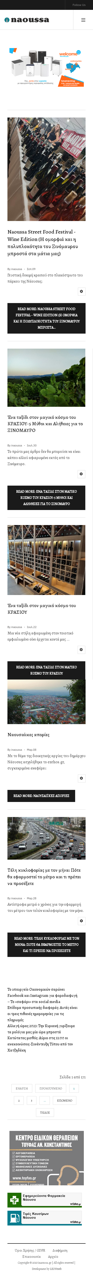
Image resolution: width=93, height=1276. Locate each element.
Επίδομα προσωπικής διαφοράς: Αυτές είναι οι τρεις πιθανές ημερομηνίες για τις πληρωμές (42, 1014)
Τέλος (45, 1112)
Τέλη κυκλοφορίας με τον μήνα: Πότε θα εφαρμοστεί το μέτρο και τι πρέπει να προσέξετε (44, 876)
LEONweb (56, 1269)
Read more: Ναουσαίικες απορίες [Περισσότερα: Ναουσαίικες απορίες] (41, 796)
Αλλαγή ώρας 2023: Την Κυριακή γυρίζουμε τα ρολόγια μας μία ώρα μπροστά (41, 1029)
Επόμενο (64, 1100)
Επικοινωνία (31, 1256)
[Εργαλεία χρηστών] (82, 292)
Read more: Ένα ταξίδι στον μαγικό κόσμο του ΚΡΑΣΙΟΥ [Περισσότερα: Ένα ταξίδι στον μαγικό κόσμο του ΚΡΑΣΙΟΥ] (46, 670)
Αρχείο (53, 1256)
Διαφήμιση (60, 1250)
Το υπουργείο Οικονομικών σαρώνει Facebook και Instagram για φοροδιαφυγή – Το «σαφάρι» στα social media (42, 995)
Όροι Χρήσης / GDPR (30, 1250)
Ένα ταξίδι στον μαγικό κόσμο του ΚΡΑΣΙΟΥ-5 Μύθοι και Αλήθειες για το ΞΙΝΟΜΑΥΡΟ (45, 424)
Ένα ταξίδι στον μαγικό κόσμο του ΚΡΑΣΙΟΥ (41, 608)
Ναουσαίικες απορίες (28, 734)
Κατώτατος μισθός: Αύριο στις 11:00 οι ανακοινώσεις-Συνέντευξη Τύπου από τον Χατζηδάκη (40, 1044)
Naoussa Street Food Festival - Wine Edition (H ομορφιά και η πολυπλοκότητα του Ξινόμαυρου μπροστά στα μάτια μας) (42, 242)
